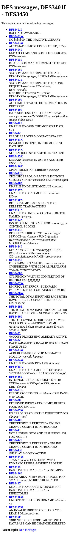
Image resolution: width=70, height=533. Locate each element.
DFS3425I (15, 259)
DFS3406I (15, 69)
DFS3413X (16, 139)
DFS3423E (16, 229)
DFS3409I (15, 99)
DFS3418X (16, 183)
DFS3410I (15, 109)
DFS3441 (15, 430)
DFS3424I (15, 246)
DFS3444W (16, 456)
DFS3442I (15, 440)
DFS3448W (16, 496)
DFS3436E (16, 376)
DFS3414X (16, 149)
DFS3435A (16, 366)
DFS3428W (16, 293)
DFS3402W (16, 36)
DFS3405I (15, 59)
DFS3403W (16, 42)
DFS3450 (15, 516)
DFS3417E (16, 173)
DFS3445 (15, 466)
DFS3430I (15, 316)
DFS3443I (15, 450)
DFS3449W (16, 506)
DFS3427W (16, 283)
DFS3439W (16, 410)
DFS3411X (16, 123)
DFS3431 (15, 333)
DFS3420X (16, 199)
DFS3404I (15, 49)
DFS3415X (16, 156)
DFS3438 (15, 400)
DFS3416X (16, 166)
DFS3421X (16, 209)
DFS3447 (15, 483)
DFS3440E (16, 420)
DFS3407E (16, 79)
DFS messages (27, 529)
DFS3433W (16, 350)
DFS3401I (15, 29)
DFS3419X (16, 189)
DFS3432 (15, 339)
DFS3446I (15, 473)
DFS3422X (16, 219)
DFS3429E (16, 306)
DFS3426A (16, 273)
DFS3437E (16, 390)
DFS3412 (15, 133)
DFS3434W (16, 360)
